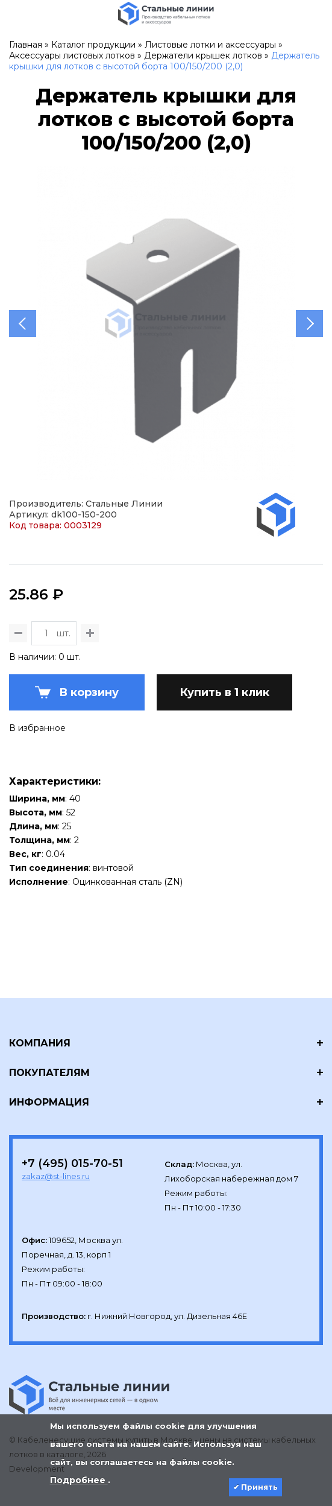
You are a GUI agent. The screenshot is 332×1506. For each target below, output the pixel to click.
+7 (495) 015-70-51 (72, 1163)
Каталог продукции (93, 44)
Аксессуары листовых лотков (72, 55)
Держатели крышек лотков (203, 55)
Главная (25, 44)
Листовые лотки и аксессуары (210, 44)
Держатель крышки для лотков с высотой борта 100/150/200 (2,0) (164, 61)
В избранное (37, 728)
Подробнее (79, 1480)
